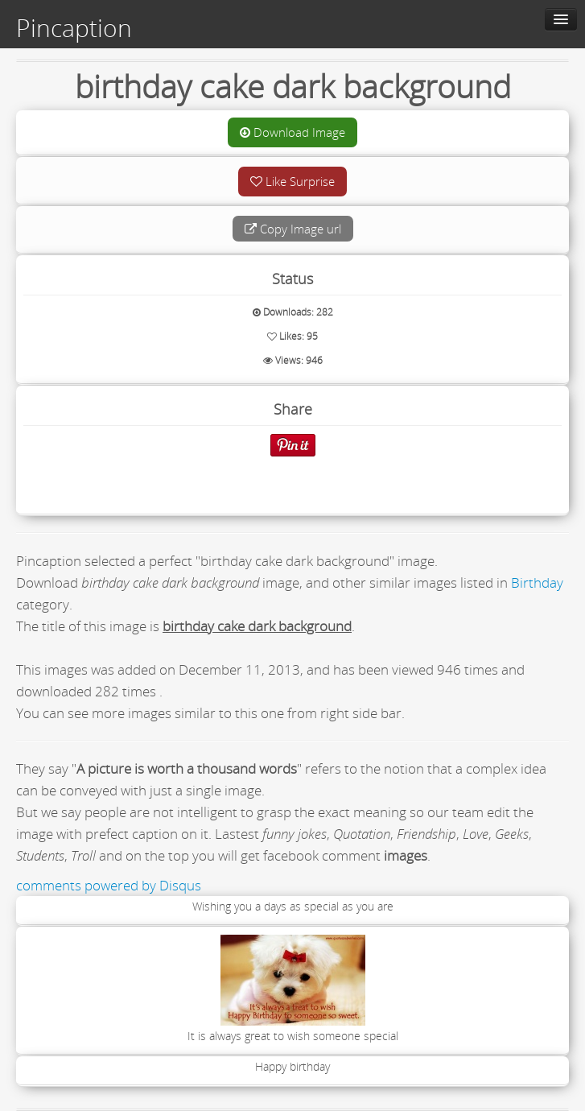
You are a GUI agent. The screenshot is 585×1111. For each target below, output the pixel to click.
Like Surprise (292, 181)
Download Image (292, 132)
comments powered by (108, 885)
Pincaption (74, 28)
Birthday (537, 582)
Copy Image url (293, 229)
